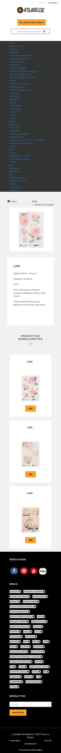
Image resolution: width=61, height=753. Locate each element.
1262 (16, 266)
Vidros (12, 118)
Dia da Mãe (14, 130)
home (12, 43)
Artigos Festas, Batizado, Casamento (27, 140)
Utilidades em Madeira (20, 55)
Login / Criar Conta (31, 22)
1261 (30, 427)
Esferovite (14, 111)
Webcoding (36, 749)
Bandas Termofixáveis (20, 90)
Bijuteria (13, 171)
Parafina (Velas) (16, 61)
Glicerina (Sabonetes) (19, 74)
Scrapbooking (16, 177)
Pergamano (15, 168)
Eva (11, 174)
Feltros (12, 152)
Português (52, 2)
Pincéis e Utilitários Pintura (22, 77)
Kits (11, 165)
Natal (12, 121)
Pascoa (12, 124)
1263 (30, 361)
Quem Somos (16, 46)
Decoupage (15, 108)
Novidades (14, 52)
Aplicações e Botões (19, 83)
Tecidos (13, 162)
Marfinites (14, 96)
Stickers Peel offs (18, 180)
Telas (12, 115)
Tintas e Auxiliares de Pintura (23, 71)
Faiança (13, 99)
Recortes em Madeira (19, 58)
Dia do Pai (14, 127)
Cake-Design (15, 105)
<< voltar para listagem (43, 204)
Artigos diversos (17, 86)
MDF (11, 149)
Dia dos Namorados (18, 133)
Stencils (13, 146)
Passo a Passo (16, 187)
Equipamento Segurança (21, 143)
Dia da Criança (16, 136)
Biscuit (12, 102)
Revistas (13, 183)
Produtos (14, 49)
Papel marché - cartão (19, 155)
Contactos (14, 190)
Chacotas (14, 93)
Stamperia (14, 64)
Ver (31, 408)
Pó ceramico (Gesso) (19, 158)
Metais (12, 80)
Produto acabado (17, 68)
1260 (30, 493)
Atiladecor (29, 734)
